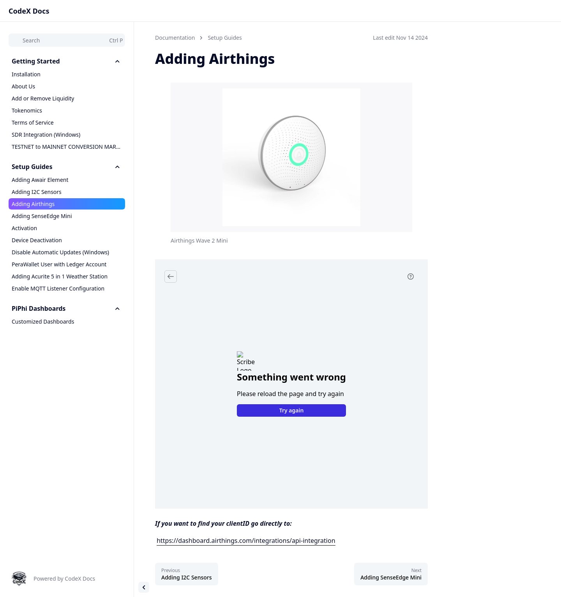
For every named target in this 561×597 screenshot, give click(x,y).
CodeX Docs (29, 11)
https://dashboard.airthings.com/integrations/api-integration (246, 540)
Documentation (175, 37)
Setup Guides (225, 37)
